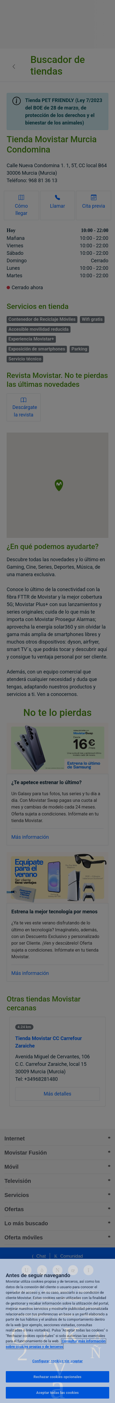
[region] (57, 1331)
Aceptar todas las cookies (57, 1393)
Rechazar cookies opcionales (57, 1377)
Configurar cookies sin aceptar (57, 1361)
